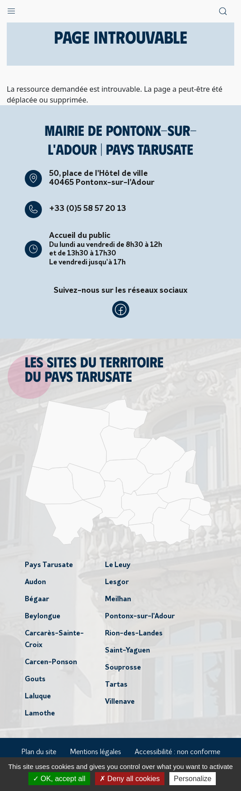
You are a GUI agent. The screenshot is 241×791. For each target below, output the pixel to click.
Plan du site (38, 752)
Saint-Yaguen (127, 650)
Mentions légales (95, 752)
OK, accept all (59, 778)
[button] (11, 9)
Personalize (193, 778)
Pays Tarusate (49, 565)
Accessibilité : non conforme (177, 752)
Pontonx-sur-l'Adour (140, 616)
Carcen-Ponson (51, 662)
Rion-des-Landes (134, 633)
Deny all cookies (130, 778)
